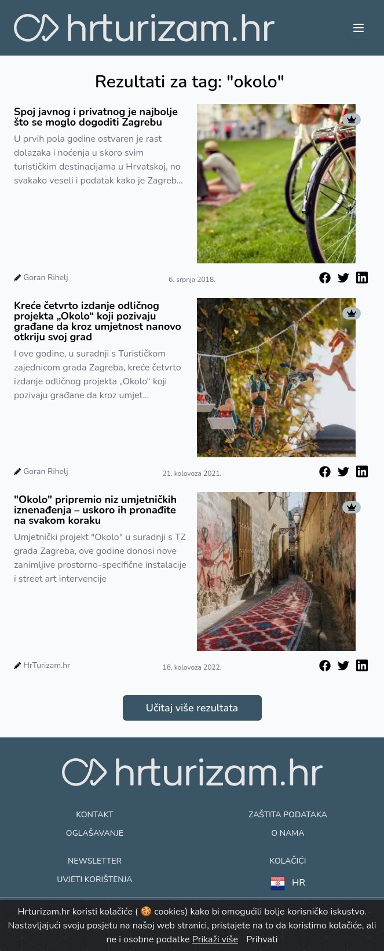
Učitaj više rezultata (192, 708)
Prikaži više (215, 939)
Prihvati (261, 939)
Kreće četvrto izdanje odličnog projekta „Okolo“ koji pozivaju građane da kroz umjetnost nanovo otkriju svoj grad (97, 321)
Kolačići (287, 860)
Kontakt (94, 814)
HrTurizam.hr (46, 665)
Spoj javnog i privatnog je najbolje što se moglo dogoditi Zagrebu (96, 117)
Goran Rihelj (45, 277)
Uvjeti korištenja (94, 879)
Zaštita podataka (287, 814)
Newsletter (95, 860)
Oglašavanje (94, 833)
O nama (287, 833)
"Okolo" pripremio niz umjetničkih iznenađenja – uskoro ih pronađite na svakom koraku (95, 510)
